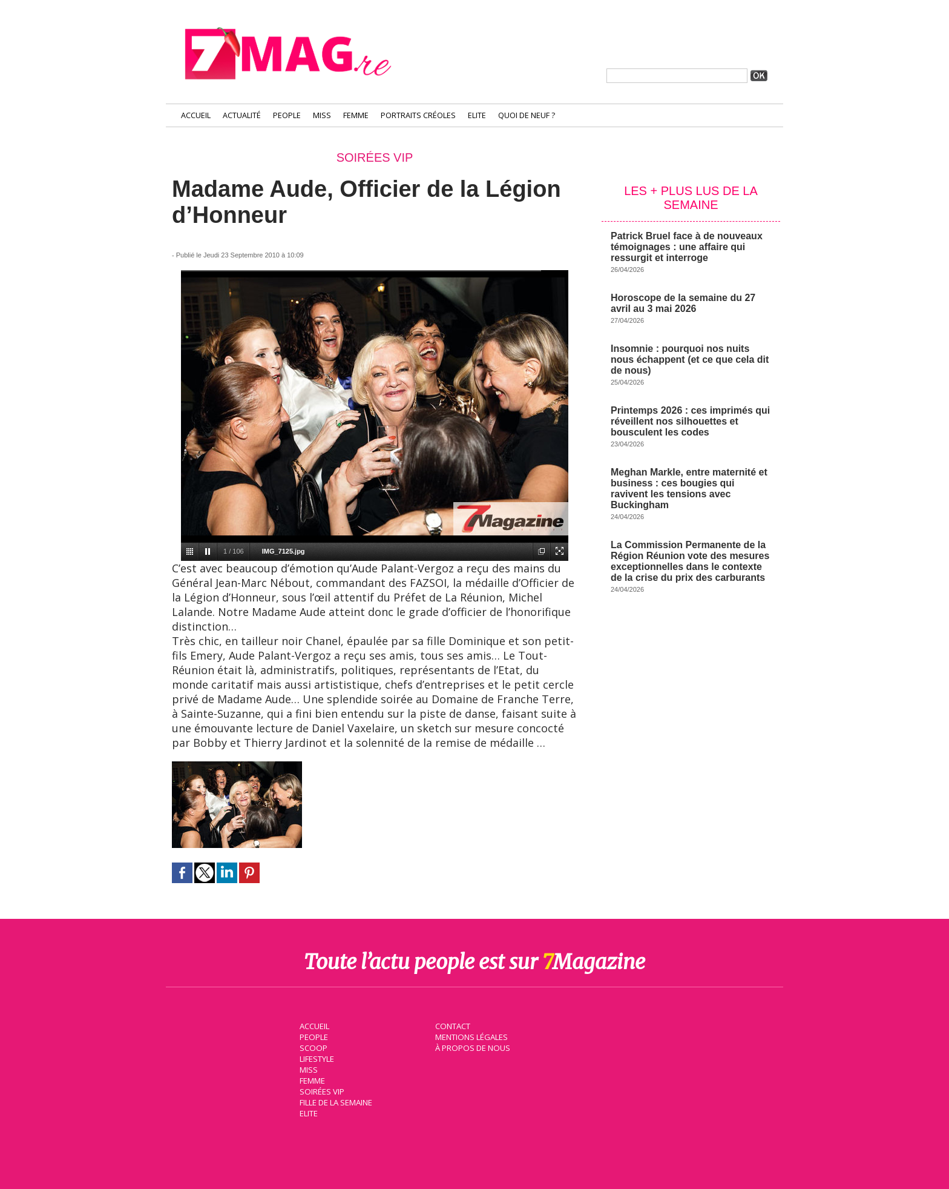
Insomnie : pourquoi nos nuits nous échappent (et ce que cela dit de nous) (690, 359)
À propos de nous (471, 1047)
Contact (452, 1025)
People (287, 115)
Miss (322, 115)
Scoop (312, 1047)
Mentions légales (471, 1036)
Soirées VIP (320, 1090)
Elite (477, 115)
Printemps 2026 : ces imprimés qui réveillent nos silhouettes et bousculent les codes (690, 421)
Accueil (196, 115)
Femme (356, 115)
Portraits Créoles (418, 115)
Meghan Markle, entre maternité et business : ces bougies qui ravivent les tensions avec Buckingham (689, 488)
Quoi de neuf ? (526, 115)
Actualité (242, 115)
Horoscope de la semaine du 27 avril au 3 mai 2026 (683, 303)
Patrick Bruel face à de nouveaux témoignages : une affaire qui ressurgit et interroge (687, 247)
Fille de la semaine (335, 1101)
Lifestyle (316, 1058)
